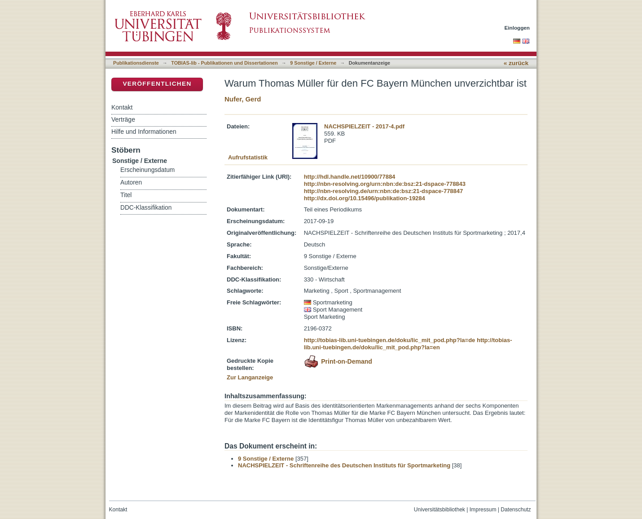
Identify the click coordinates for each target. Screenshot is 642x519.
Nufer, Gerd (242, 99)
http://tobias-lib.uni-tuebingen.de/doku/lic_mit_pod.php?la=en (408, 344)
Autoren (131, 182)
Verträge (123, 119)
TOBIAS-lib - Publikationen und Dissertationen (224, 63)
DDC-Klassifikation (145, 207)
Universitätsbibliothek (439, 509)
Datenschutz (516, 509)
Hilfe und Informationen (143, 131)
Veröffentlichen (157, 83)
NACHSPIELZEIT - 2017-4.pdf (364, 126)
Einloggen (517, 28)
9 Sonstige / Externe (313, 63)
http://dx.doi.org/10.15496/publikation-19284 (364, 198)
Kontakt (121, 107)
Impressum (483, 509)
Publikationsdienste (136, 63)
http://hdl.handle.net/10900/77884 (350, 176)
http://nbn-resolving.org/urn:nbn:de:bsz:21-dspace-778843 (385, 183)
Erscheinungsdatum (147, 170)
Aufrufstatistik (248, 157)
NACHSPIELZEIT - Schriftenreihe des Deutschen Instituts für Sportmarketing (344, 465)
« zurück (516, 63)
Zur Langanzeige (250, 377)
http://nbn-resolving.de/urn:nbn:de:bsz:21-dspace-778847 (383, 191)
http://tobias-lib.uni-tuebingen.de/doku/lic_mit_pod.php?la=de (389, 340)
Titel (126, 195)
